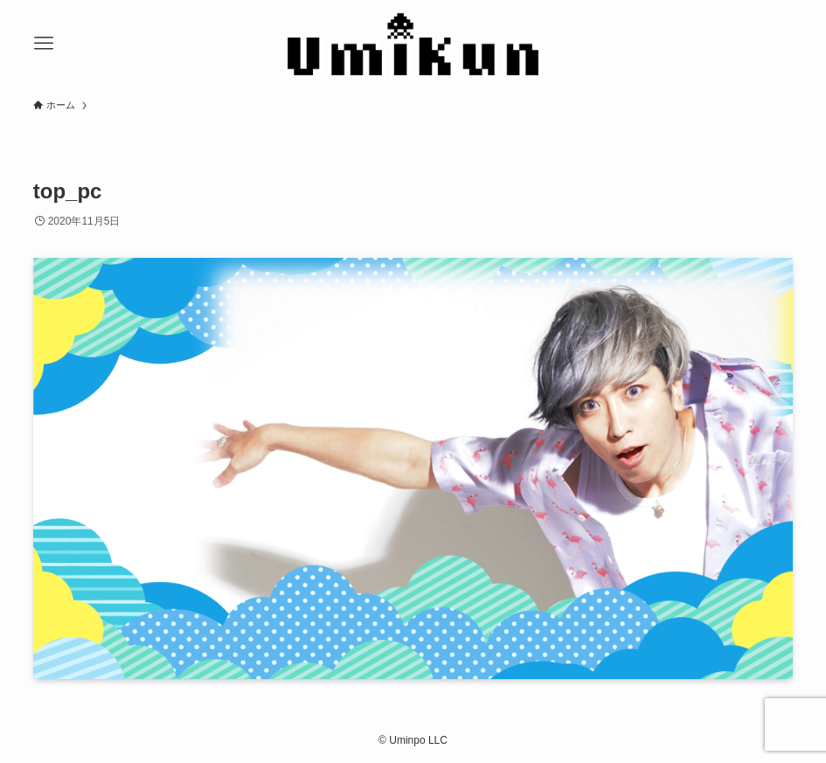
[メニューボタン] (43, 43)
